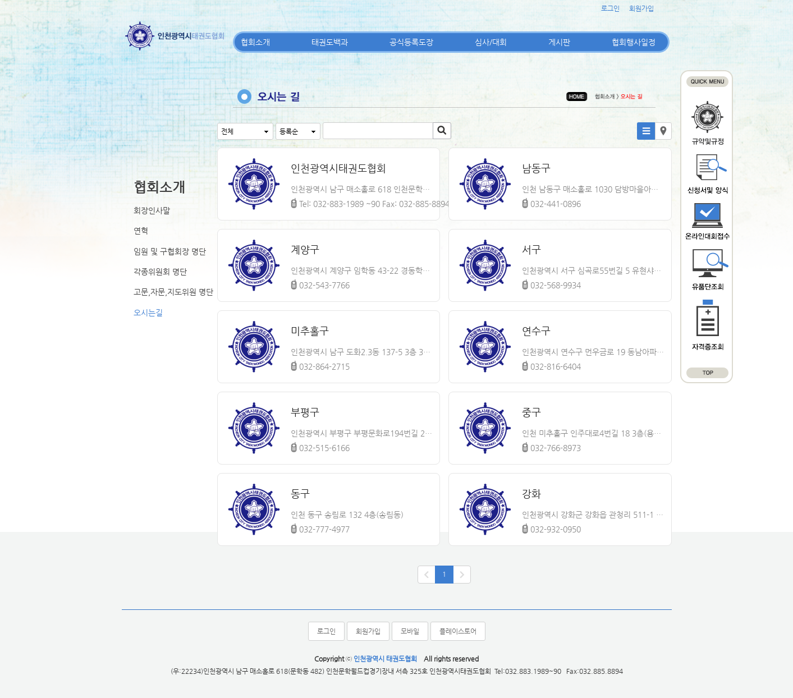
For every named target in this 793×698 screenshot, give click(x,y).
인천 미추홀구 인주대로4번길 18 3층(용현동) (594, 433)
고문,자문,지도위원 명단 (173, 291)
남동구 (536, 168)
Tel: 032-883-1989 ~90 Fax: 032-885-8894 (370, 202)
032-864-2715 (320, 365)
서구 (531, 249)
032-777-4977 (320, 527)
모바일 (410, 631)
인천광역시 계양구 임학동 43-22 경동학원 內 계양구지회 (362, 270)
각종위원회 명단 (160, 271)
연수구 (536, 331)
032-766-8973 (551, 446)
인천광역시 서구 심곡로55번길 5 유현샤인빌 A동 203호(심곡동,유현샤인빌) (594, 270)
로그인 (610, 8)
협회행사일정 (634, 42)
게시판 (559, 42)
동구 (300, 493)
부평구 (305, 412)
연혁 (141, 230)
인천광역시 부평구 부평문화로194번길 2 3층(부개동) (362, 433)
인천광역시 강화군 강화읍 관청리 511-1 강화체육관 (594, 514)
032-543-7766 (320, 283)
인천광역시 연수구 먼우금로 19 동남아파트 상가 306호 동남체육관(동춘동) (594, 351)
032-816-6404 (551, 365)
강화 (531, 493)
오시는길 (148, 312)
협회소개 (255, 42)
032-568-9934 (551, 283)
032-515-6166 (320, 446)
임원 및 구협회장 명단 (170, 251)
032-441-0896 (551, 202)
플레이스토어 (457, 631)
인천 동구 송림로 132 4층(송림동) (347, 514)
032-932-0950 (551, 527)
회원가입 (641, 8)
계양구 (305, 249)
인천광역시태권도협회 (338, 168)
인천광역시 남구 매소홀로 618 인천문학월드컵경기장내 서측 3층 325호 (362, 189)
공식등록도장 (411, 42)
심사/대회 (491, 42)
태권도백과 (329, 42)
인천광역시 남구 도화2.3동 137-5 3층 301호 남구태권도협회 (362, 351)
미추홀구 (310, 331)
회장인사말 (152, 210)
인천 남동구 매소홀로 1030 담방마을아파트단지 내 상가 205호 (594, 189)
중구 (531, 412)
